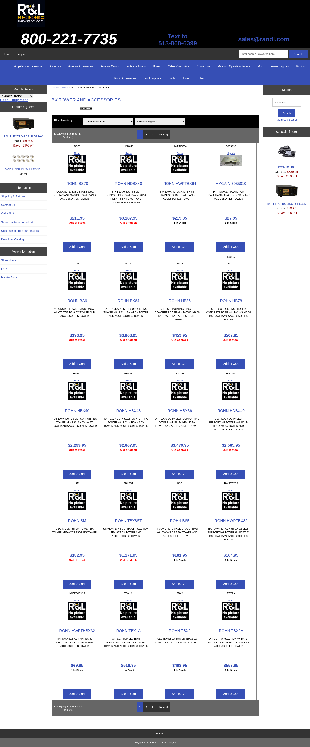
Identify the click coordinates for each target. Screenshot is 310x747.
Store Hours (8, 260)
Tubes (200, 78)
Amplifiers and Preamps (28, 66)
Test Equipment (153, 78)
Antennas (55, 66)
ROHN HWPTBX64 (179, 183)
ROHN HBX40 (77, 411)
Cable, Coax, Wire (178, 66)
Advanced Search (287, 119)
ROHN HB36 (180, 301)
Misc (260, 66)
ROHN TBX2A (231, 630)
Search (287, 90)
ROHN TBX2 (180, 630)
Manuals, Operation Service (234, 66)
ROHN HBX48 (128, 411)
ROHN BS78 (77, 183)
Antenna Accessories (80, 66)
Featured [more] (23, 107)
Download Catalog (12, 239)
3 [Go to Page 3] (152, 134)
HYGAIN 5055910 (231, 183)
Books (156, 66)
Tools (172, 78)
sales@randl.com (263, 39)
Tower (64, 87)
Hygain (231, 153)
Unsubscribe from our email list (20, 230)
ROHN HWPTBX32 (230, 520)
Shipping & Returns (13, 196)
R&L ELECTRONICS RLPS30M (23, 128)
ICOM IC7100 (287, 156)
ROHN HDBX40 (231, 411)
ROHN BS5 (179, 520)
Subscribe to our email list (17, 222)
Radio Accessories (125, 78)
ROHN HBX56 (180, 411)
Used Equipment (14, 100)
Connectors (203, 66)
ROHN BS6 (77, 301)
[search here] (286, 102)
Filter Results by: (63, 120)
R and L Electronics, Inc (164, 743)
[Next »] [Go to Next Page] (163, 134)
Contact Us (8, 205)
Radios (300, 66)
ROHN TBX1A (128, 630)
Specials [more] (287, 131)
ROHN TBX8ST (128, 520)
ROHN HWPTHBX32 (77, 630)
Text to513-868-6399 (177, 40)
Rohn (77, 153)
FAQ (4, 268)
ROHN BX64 (128, 301)
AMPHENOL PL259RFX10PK (23, 163)
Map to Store (9, 277)
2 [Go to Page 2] (146, 134)
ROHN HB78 (231, 301)
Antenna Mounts (109, 66)
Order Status (9, 213)
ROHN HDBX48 (128, 183)
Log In (20, 54)
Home (6, 54)
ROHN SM (77, 520)
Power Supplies (279, 66)
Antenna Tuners (136, 66)
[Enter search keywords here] (263, 54)
